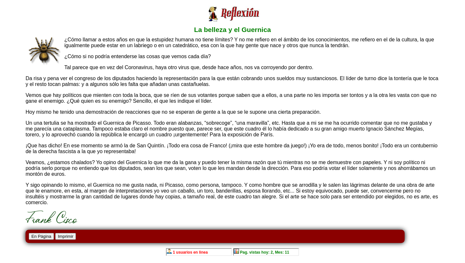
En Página (41, 236)
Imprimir (65, 236)
